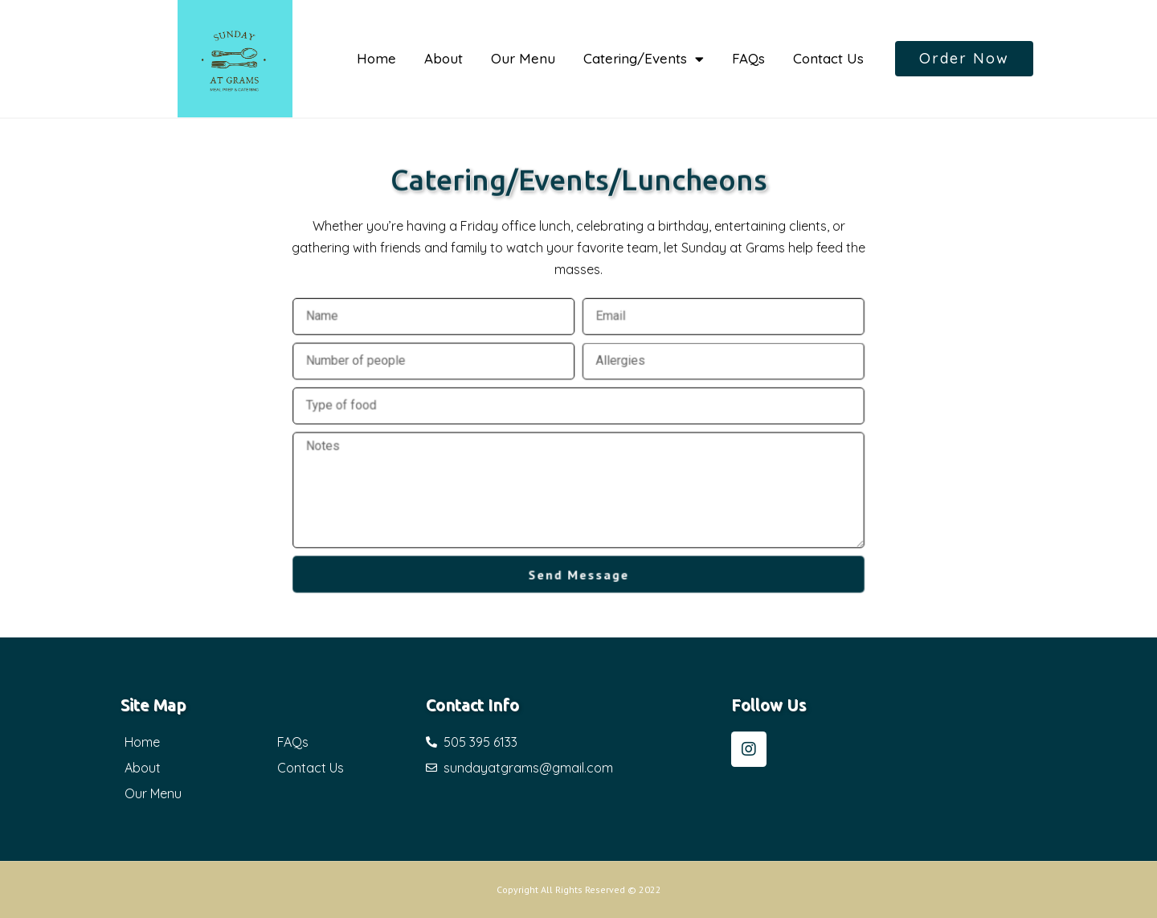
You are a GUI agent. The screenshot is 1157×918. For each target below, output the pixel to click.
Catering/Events (643, 59)
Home (376, 58)
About (443, 58)
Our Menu (523, 58)
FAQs (748, 58)
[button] (964, 58)
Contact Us (828, 58)
